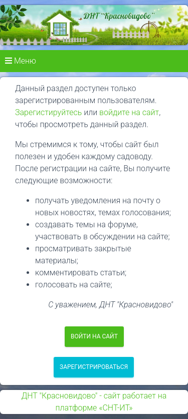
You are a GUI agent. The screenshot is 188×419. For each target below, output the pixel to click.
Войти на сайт (94, 336)
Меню (20, 61)
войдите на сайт (129, 112)
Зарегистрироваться (94, 366)
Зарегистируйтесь (48, 112)
